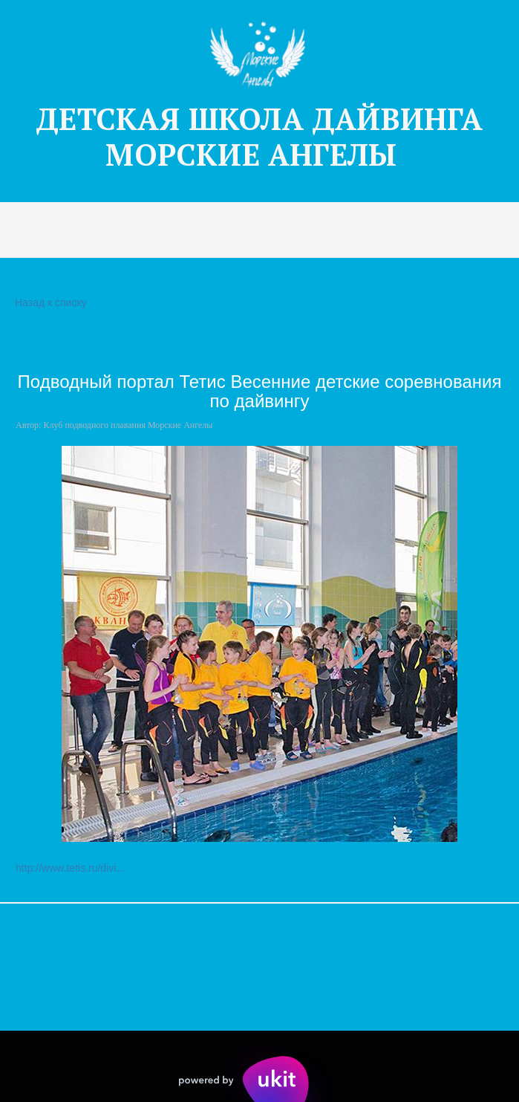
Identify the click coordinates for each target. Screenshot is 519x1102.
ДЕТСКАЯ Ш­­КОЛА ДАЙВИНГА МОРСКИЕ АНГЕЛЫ (259, 136)
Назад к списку (49, 302)
